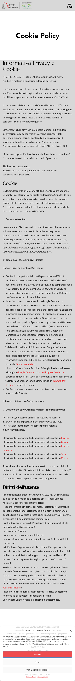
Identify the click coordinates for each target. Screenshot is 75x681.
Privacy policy (43, 677)
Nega (37, 662)
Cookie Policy (31, 677)
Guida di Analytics (25, 364)
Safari (64, 454)
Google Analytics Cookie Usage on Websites (41, 372)
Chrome (65, 441)
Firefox (65, 437)
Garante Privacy (12, 587)
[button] (70, 630)
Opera (64, 458)
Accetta (37, 654)
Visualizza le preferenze (37, 670)
